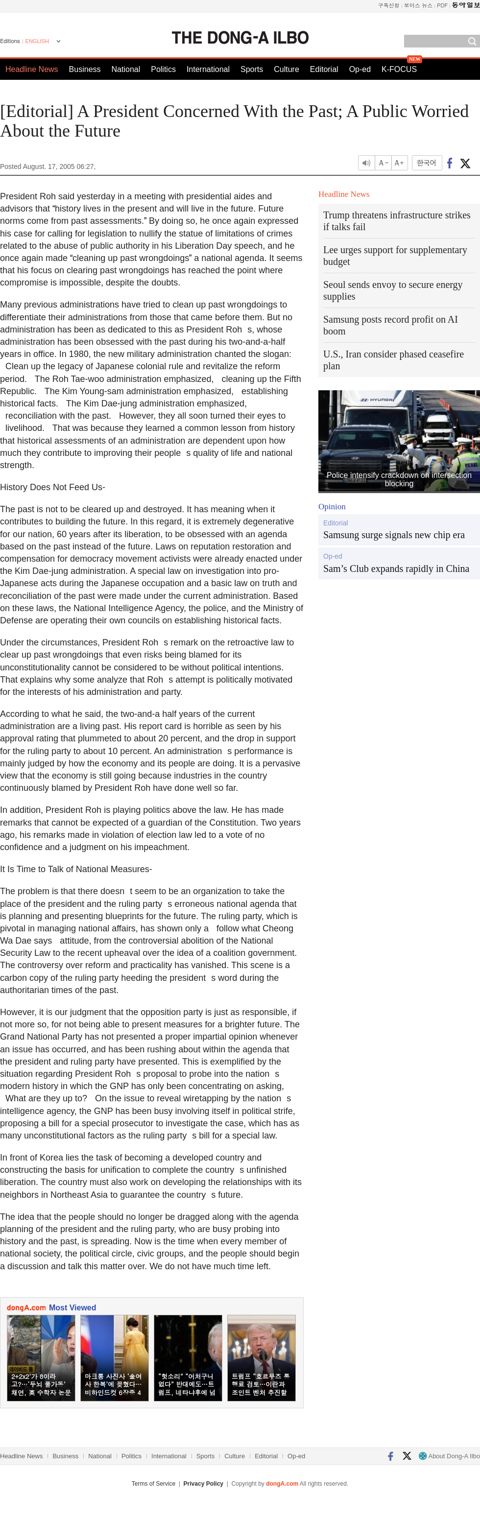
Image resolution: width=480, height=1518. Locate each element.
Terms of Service (153, 1483)
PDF (442, 5)
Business (85, 69)
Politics (163, 69)
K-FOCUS (399, 69)
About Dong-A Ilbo (449, 1456)
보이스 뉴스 (418, 5)
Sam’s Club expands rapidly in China (396, 568)
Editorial (324, 69)
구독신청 (389, 5)
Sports (251, 69)
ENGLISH (37, 41)
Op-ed (360, 69)
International (208, 69)
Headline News (31, 69)
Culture (286, 69)
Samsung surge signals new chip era (394, 534)
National (126, 69)
